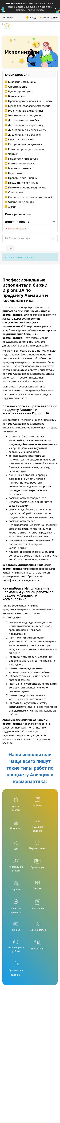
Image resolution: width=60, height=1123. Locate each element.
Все (10, 248)
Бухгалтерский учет (19, 91)
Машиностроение (18, 168)
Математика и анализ (20, 163)
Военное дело (15, 96)
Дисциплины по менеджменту (25, 130)
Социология (14, 192)
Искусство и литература (21, 158)
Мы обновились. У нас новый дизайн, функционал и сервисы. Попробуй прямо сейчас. (30, 6)
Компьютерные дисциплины (24, 149)
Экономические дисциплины (24, 115)
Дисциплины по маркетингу (24, 125)
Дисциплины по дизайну (22, 120)
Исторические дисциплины (23, 144)
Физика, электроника (20, 202)
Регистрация (48, 17)
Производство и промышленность (28, 101)
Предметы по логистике (21, 182)
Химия (10, 206)
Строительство (16, 86)
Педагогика (14, 173)
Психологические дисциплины (26, 187)
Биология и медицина (20, 82)
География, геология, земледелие (27, 106)
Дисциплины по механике (23, 134)
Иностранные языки (19, 139)
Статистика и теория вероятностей (28, 197)
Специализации (30, 75)
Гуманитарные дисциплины (24, 110)
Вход (31, 17)
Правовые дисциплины (21, 178)
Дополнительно (30, 222)
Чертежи (12, 154)
